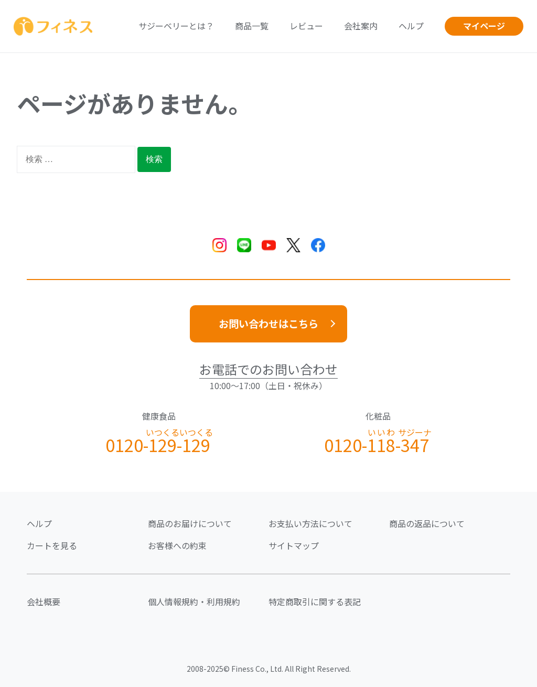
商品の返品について (427, 523)
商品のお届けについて (190, 523)
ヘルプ (411, 25)
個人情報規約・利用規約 (194, 601)
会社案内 (361, 25)
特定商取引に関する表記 (314, 601)
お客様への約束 (177, 545)
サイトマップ (293, 545)
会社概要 (43, 601)
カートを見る (52, 545)
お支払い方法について (310, 523)
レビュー (306, 25)
